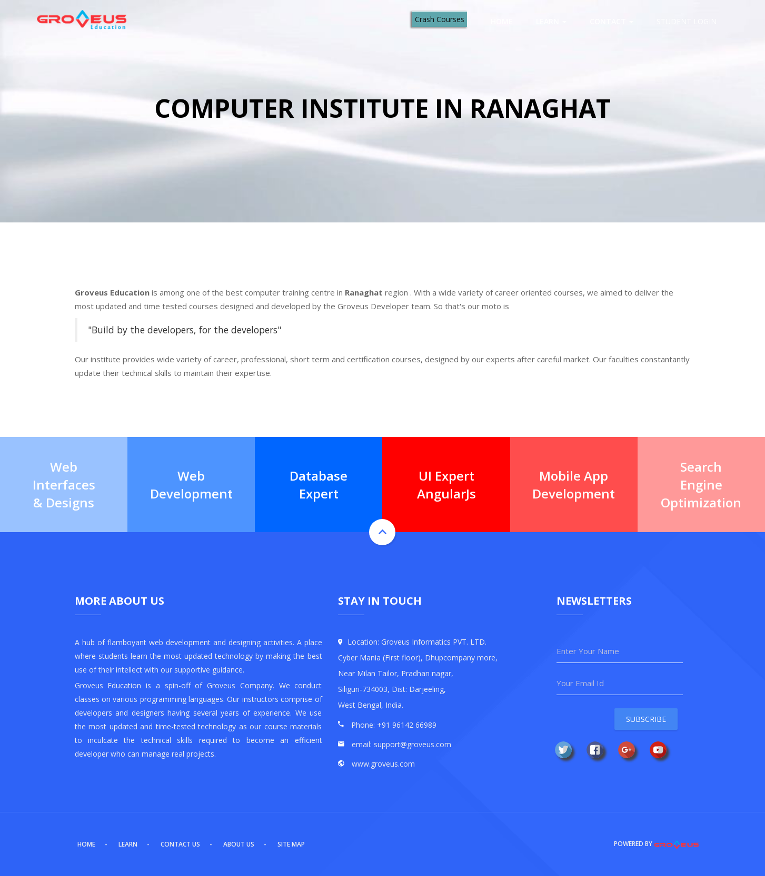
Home (502, 21)
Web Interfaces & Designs (64, 484)
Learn (551, 21)
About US (238, 844)
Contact (611, 21)
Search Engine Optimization (701, 484)
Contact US (180, 844)
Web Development (191, 484)
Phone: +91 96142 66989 (393, 725)
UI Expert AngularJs (446, 484)
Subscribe (646, 719)
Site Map (291, 844)
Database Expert (318, 484)
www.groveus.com (383, 764)
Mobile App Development (573, 484)
